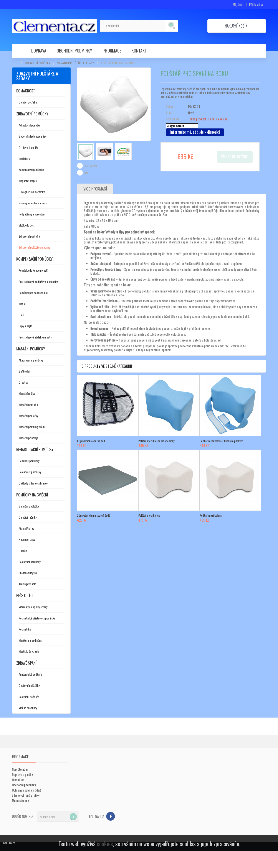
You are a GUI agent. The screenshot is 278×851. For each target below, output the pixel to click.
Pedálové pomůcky (29, 460)
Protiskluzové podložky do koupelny (38, 281)
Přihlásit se (256, 4)
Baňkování (24, 371)
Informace (112, 50)
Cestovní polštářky (29, 685)
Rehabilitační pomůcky (34, 449)
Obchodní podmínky (74, 50)
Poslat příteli (91, 166)
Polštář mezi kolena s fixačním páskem (221, 441)
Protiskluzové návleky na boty (35, 337)
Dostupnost (172, 119)
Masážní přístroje (28, 437)
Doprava (38, 50)
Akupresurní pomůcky (31, 360)
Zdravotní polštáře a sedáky (75, 63)
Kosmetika (25, 629)
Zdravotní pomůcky (37, 63)
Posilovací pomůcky (29, 561)
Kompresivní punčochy (31, 169)
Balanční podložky (29, 506)
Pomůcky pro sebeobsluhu (33, 292)
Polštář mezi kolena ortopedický (156, 441)
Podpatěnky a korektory (32, 214)
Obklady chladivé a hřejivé (33, 483)
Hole (21, 314)
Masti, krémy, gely (29, 651)
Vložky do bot (26, 225)
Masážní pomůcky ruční (32, 426)
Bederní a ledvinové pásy (32, 136)
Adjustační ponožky (29, 125)
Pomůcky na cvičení (32, 495)
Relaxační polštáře (29, 696)
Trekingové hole (27, 584)
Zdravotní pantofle (29, 236)
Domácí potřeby (28, 102)
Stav (168, 113)
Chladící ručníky (27, 517)
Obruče (23, 550)
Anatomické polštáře (30, 674)
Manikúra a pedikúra (30, 640)
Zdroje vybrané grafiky (26, 795)
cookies (105, 843)
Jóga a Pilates (26, 528)
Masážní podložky (28, 415)
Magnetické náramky (33, 191)
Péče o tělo (25, 595)
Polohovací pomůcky (30, 472)
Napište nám (20, 769)
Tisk (86, 173)
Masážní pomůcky (30, 349)
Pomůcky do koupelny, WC (33, 270)
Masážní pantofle (28, 404)
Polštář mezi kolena (149, 515)
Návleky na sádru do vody (32, 203)
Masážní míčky (27, 393)
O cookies (18, 779)
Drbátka (23, 382)
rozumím (9, 843)
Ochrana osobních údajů (26, 790)
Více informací (95, 189)
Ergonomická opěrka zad (91, 441)
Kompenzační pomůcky (34, 259)
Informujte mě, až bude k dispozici (195, 132)
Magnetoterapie (28, 180)
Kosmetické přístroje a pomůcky (37, 618)
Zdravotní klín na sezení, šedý (93, 515)
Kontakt (139, 50)
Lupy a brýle (25, 326)
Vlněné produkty (28, 707)
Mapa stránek (20, 800)
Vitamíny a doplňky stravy (33, 607)
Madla (22, 303)
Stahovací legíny (28, 572)
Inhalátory (24, 158)
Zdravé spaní (26, 663)
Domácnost (25, 91)
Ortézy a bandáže (28, 147)
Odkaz (169, 106)
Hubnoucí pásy (27, 539)
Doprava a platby (22, 774)
